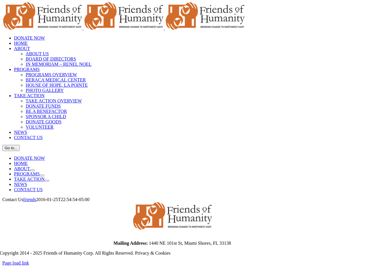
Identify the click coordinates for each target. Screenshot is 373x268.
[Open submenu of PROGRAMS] (42, 175)
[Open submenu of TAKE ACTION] (47, 181)
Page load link (15, 262)
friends (29, 199)
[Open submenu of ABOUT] (32, 170)
